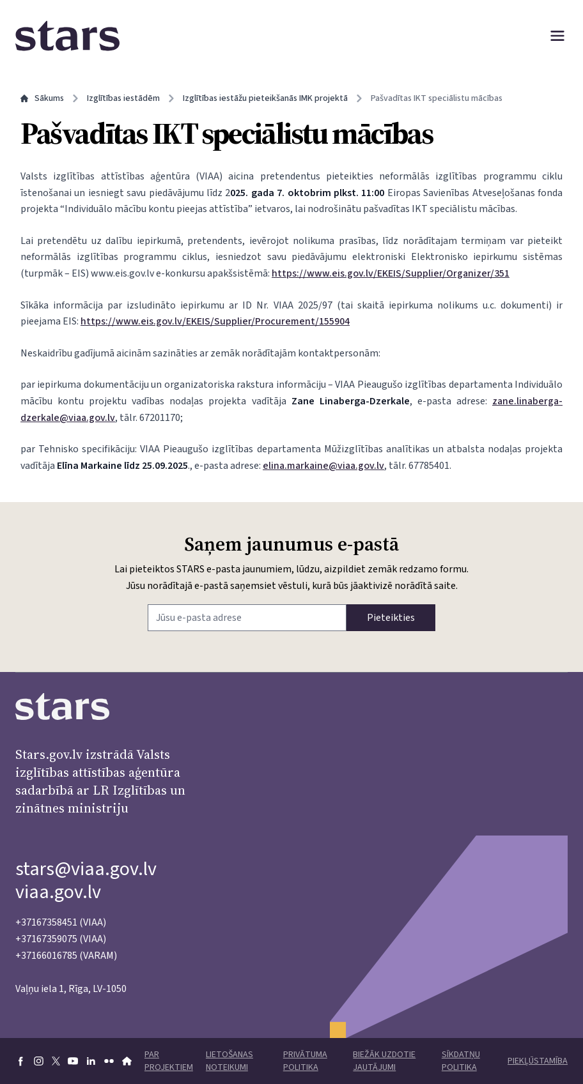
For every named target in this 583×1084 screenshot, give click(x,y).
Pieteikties (391, 618)
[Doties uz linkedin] (91, 1061)
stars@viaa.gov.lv (86, 869)
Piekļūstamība (538, 1061)
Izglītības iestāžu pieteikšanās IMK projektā (265, 98)
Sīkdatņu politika (461, 1061)
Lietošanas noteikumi (229, 1061)
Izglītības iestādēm (123, 98)
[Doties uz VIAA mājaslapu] (127, 1061)
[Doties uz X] (56, 1061)
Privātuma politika (305, 1061)
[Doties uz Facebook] (20, 1061)
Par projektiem (168, 1061)
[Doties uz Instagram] (38, 1061)
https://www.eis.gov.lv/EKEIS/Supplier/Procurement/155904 (215, 321)
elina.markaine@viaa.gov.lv (323, 466)
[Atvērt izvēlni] (557, 36)
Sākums (42, 98)
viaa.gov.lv (58, 892)
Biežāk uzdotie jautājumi (384, 1061)
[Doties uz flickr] (109, 1061)
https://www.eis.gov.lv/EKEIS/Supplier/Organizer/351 (390, 273)
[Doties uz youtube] (73, 1061)
